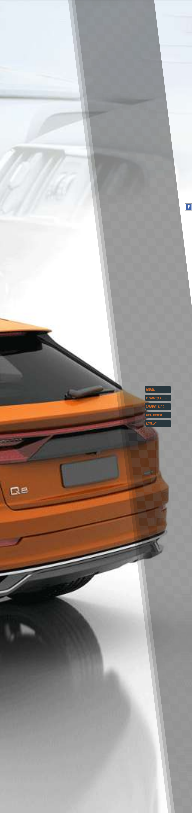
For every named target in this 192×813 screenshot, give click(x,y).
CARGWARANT (154, 415)
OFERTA (150, 389)
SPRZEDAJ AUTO (155, 406)
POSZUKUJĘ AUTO (156, 398)
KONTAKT (151, 423)
